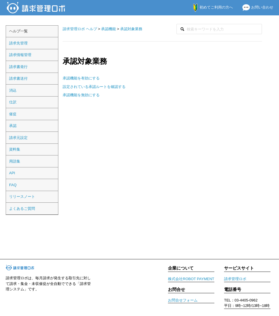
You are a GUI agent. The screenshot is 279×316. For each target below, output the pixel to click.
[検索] (219, 29)
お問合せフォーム (183, 300)
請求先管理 (18, 43)
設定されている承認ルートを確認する (94, 87)
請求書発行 (18, 67)
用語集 (14, 161)
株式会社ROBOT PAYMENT (191, 279)
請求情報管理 (20, 55)
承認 (13, 126)
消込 (13, 90)
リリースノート (22, 196)
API (12, 173)
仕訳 (13, 102)
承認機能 (108, 29)
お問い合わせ (255, 7)
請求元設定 (18, 138)
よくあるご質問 (22, 208)
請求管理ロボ (235, 279)
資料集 (14, 149)
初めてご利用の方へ (210, 7)
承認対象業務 (131, 29)
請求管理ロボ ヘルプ (80, 29)
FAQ (13, 185)
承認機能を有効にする (81, 78)
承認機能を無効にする (81, 95)
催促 (13, 114)
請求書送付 (18, 78)
